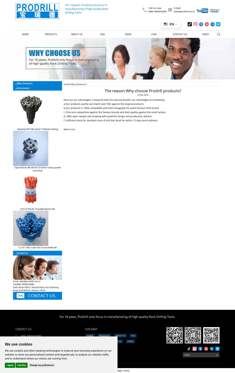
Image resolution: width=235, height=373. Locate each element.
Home (25, 34)
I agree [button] (10, 365)
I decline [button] (21, 365)
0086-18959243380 (157, 11)
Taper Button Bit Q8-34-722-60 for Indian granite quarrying (37, 169)
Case (154, 34)
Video (205, 34)
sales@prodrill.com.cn (184, 11)
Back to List (69, 129)
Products (51, 34)
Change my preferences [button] (42, 365)
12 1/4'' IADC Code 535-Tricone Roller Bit (37, 247)
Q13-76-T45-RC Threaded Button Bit (37, 208)
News (128, 34)
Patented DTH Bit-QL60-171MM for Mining (37, 129)
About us (76, 34)
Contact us (180, 34)
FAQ (102, 34)
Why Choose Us (78, 84)
